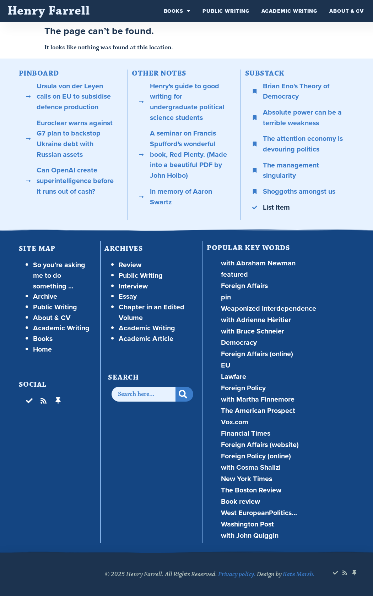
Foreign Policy (243, 388)
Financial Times (245, 433)
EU (225, 365)
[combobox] (143, 394)
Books (177, 11)
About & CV (346, 11)
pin (226, 297)
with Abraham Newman (258, 263)
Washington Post (247, 524)
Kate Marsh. (299, 574)
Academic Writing (289, 11)
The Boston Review (251, 490)
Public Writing (225, 11)
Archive (45, 296)
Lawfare (233, 376)
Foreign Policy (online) (256, 456)
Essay (128, 296)
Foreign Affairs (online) (257, 354)
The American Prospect (258, 410)
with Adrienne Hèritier (256, 320)
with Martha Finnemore (257, 399)
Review (130, 265)
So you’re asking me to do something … (59, 275)
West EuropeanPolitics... (259, 513)
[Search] (184, 394)
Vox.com (234, 422)
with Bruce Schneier (252, 331)
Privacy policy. (237, 574)
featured (234, 274)
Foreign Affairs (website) (260, 445)
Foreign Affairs (244, 286)
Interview (133, 286)
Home (42, 349)
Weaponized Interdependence (268, 308)
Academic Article (146, 338)
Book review (240, 501)
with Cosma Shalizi (251, 467)
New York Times (246, 479)
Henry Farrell (48, 11)
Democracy (239, 342)
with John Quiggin (250, 535)
